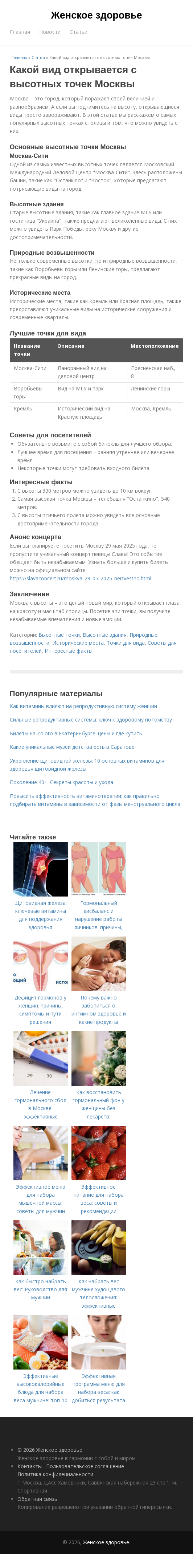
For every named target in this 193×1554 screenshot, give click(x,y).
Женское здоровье (96, 15)
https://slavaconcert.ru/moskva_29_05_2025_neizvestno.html (80, 578)
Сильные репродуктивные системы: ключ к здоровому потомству (91, 719)
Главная (20, 31)
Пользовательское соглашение (85, 1466)
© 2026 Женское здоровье (49, 1449)
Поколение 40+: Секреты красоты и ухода (61, 782)
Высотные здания (105, 634)
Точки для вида (126, 642)
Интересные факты (69, 650)
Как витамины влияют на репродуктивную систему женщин (83, 706)
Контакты (29, 1466)
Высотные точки (59, 634)
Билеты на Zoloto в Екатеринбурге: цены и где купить (76, 733)
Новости (50, 31)
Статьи (78, 31)
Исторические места (78, 642)
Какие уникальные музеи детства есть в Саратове (72, 746)
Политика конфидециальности (55, 1474)
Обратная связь (37, 1498)
